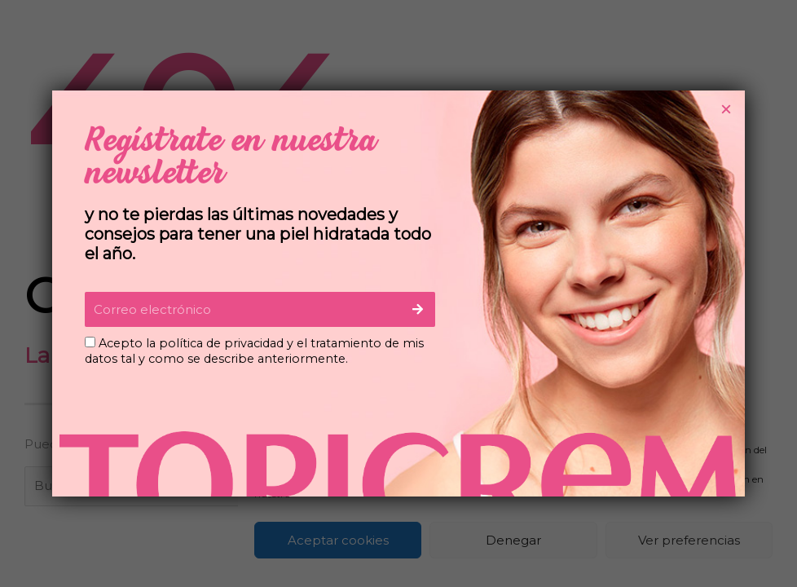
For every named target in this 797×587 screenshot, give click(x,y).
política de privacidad (221, 343)
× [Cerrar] (726, 109)
